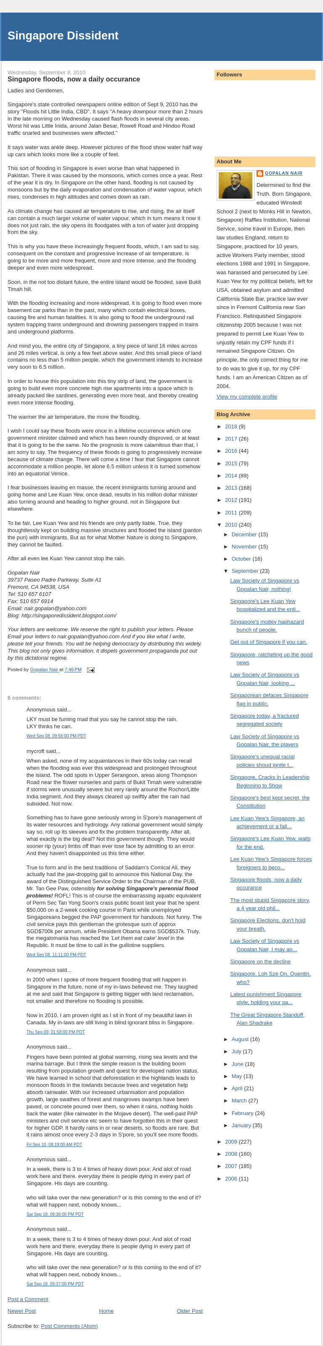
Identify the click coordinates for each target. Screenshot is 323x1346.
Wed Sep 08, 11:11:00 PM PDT (56, 954)
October (242, 559)
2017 (232, 439)
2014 (232, 475)
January (242, 1125)
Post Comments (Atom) (69, 1326)
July (237, 1051)
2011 (232, 512)
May (238, 1076)
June (238, 1064)
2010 (232, 525)
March (240, 1100)
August (241, 1039)
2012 (232, 500)
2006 (232, 1178)
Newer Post (22, 1311)
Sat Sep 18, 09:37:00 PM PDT (55, 1284)
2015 (232, 463)
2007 (232, 1166)
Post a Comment (28, 1299)
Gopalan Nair (284, 173)
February (243, 1113)
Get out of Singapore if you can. (268, 642)
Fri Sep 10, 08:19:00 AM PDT (54, 1144)
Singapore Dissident (63, 35)
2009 (232, 1142)
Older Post (190, 1311)
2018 (232, 426)
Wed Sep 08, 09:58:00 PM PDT (56, 736)
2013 (232, 488)
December (245, 534)
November (245, 546)
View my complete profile (247, 397)
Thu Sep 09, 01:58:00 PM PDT (55, 1032)
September (246, 571)
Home (106, 1311)
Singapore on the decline (260, 961)
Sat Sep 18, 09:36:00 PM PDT (55, 1214)
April (238, 1088)
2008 (232, 1154)
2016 (232, 451)
